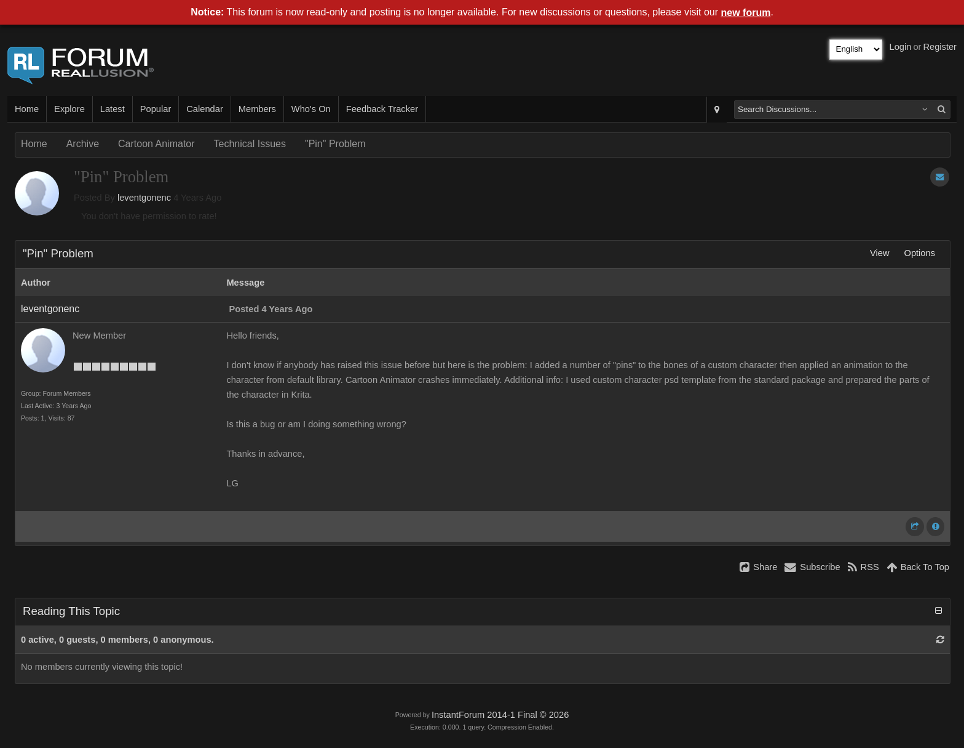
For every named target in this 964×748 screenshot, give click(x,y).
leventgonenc (144, 198)
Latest (112, 109)
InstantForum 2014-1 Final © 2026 (500, 715)
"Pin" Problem (335, 144)
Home (26, 109)
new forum (746, 12)
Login (901, 47)
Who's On (311, 109)
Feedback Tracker (382, 109)
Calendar (204, 109)
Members (257, 109)
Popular (156, 109)
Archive (82, 144)
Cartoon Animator (156, 144)
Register (940, 47)
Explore (69, 109)
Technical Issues (250, 144)
